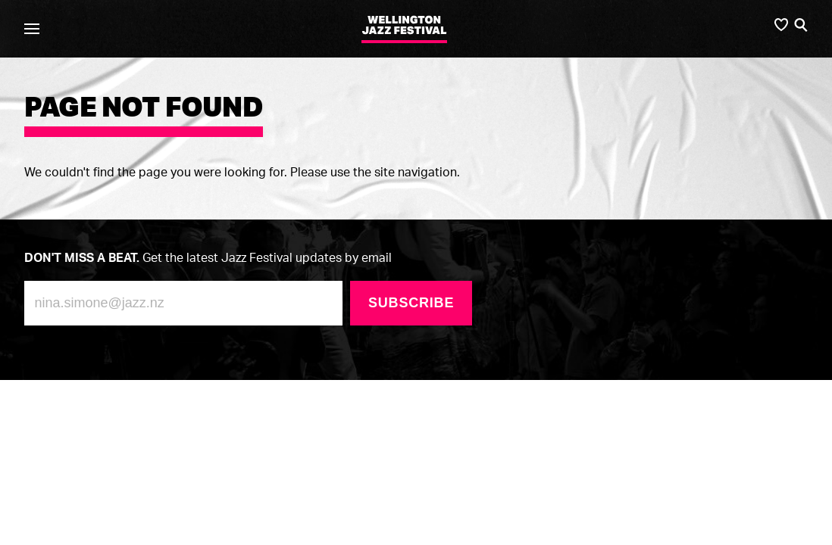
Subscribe (411, 302)
